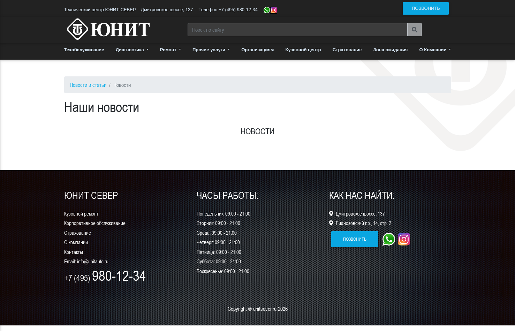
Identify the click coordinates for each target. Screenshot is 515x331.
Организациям (257, 55)
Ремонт (169, 55)
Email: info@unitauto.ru (86, 267)
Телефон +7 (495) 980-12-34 (227, 9)
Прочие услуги (209, 55)
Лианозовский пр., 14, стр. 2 (360, 229)
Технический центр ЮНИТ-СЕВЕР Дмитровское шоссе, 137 (128, 9)
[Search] (298, 32)
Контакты (73, 258)
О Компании (433, 55)
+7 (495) (105, 283)
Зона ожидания (390, 55)
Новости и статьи (88, 90)
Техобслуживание (84, 55)
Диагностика (130, 55)
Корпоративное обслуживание (95, 229)
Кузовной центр (303, 55)
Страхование (347, 55)
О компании (76, 248)
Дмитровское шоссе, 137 (357, 219)
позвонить (426, 8)
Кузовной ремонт (81, 219)
